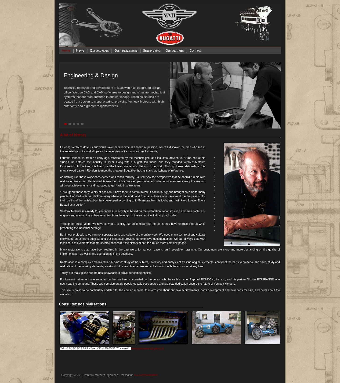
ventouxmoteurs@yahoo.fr (147, 348)
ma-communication (146, 375)
